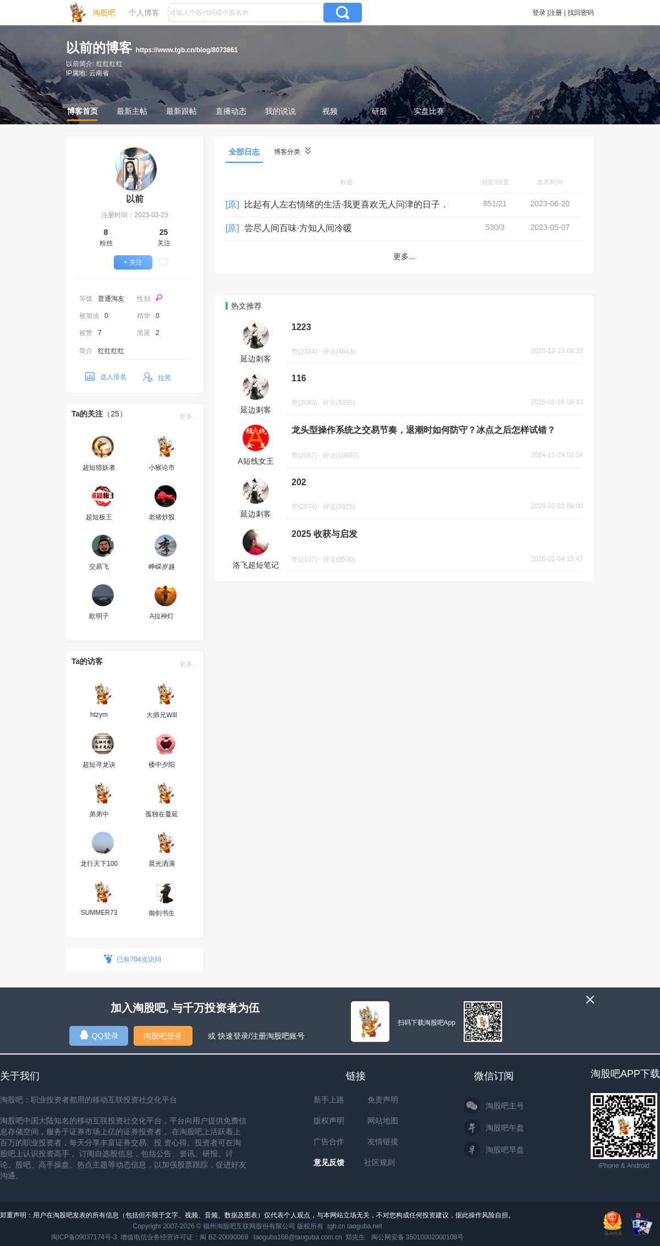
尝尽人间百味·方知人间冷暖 (298, 228)
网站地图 (382, 1120)
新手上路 (329, 1099)
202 (299, 482)
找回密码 (581, 13)
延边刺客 (255, 358)
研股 (379, 111)
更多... (188, 416)
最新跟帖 (181, 111)
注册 (555, 13)
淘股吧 (104, 12)
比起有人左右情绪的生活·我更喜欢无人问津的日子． (346, 204)
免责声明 (382, 1099)
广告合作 (329, 1141)
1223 (301, 327)
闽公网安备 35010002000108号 (417, 1237)
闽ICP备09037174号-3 (84, 1237)
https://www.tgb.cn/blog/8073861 (187, 50)
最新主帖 (132, 111)
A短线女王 (255, 461)
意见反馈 (329, 1162)
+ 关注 (133, 262)
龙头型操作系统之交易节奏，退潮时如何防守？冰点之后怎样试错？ (424, 430)
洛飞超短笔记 (256, 565)
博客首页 (82, 111)
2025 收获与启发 (325, 534)
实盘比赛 (429, 111)
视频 (330, 111)
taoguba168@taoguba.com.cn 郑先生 (310, 1237)
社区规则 (379, 1162)
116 (299, 378)
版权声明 (329, 1120)
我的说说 (280, 111)
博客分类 (292, 151)
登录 (539, 13)
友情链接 (382, 1141)
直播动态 (231, 111)
